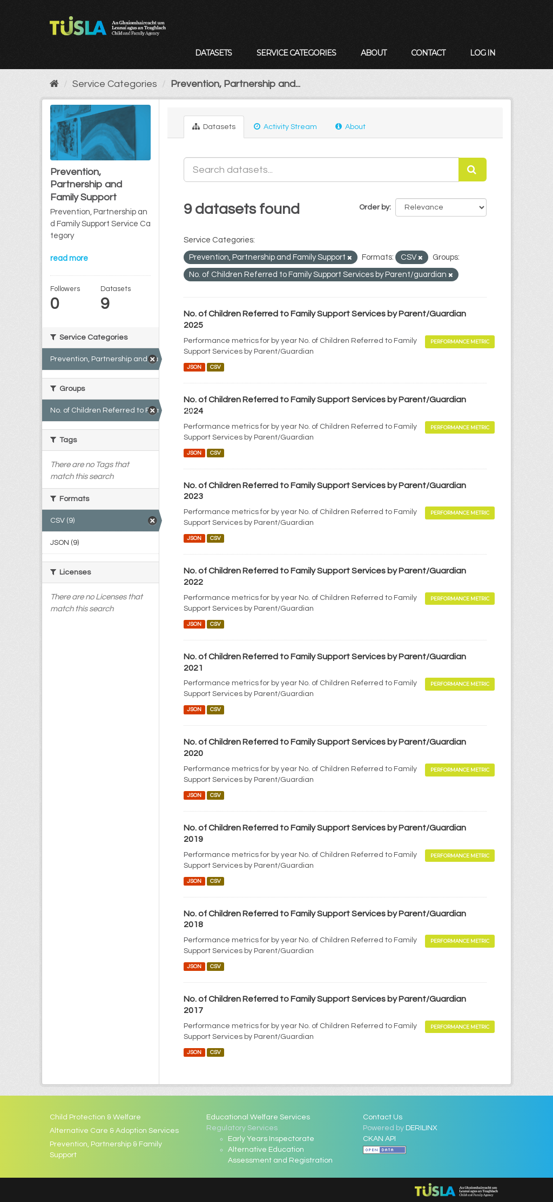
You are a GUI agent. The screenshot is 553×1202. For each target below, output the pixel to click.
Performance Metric (459, 342)
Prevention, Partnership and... (235, 84)
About (373, 53)
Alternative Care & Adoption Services (114, 1131)
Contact (428, 53)
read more (69, 258)
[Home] (54, 84)
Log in (482, 53)
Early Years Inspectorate (271, 1139)
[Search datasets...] (321, 169)
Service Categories (296, 53)
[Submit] (472, 169)
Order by (374, 207)
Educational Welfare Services (258, 1117)
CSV (215, 367)
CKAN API (379, 1139)
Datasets (213, 53)
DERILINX (421, 1128)
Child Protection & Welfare (95, 1117)
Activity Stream (285, 127)
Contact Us (382, 1117)
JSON (194, 367)
